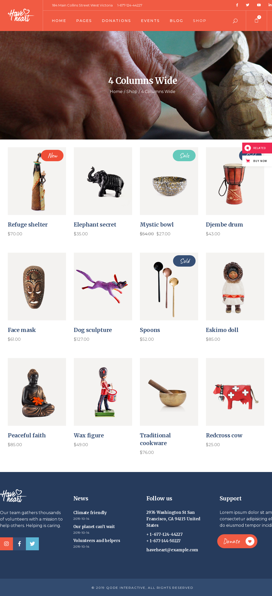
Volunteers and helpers (96, 540)
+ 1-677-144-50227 (163, 540)
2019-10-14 (81, 519)
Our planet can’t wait (94, 526)
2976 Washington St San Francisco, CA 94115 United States (173, 519)
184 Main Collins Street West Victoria (82, 5)
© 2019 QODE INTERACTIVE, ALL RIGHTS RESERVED (142, 588)
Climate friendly (90, 512)
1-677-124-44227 (129, 5)
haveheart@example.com (172, 549)
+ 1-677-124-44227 (164, 534)
